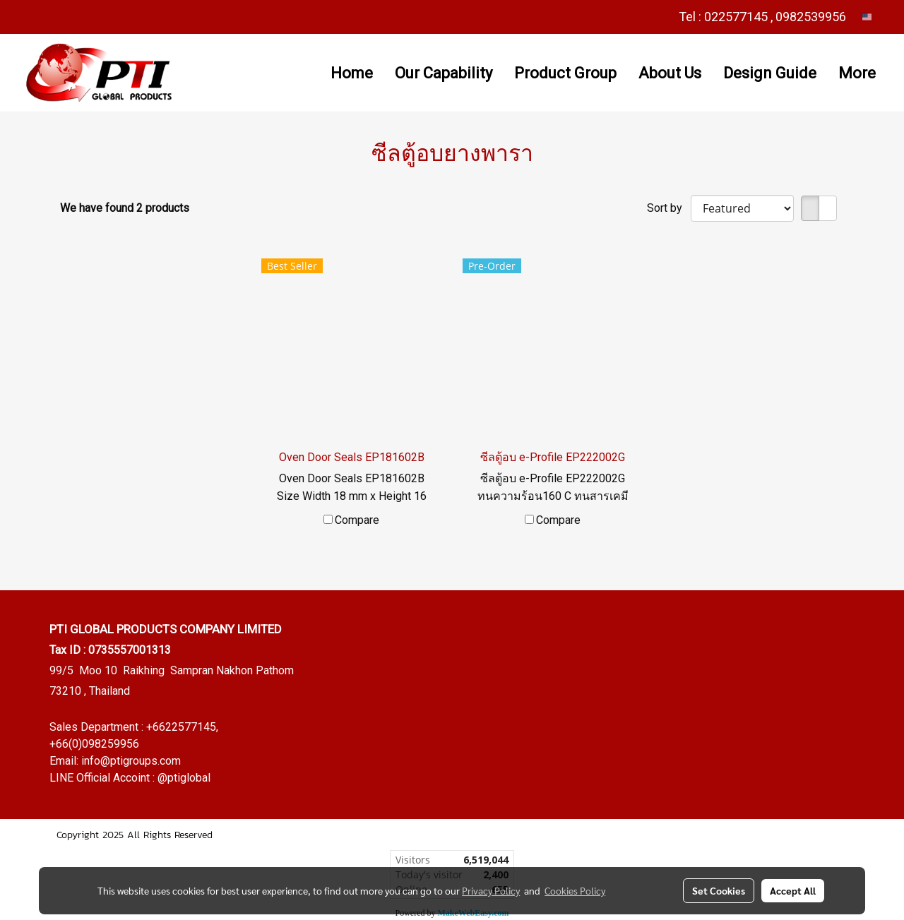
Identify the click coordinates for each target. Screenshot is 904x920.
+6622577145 (181, 727)
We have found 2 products (124, 208)
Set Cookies (718, 890)
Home (352, 73)
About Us (669, 73)
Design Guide (769, 73)
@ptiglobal (183, 777)
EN (872, 16)
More (857, 73)
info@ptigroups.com (131, 760)
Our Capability (443, 73)
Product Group (565, 73)
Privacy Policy (491, 890)
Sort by (669, 208)
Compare (357, 520)
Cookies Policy (575, 890)
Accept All (793, 890)
